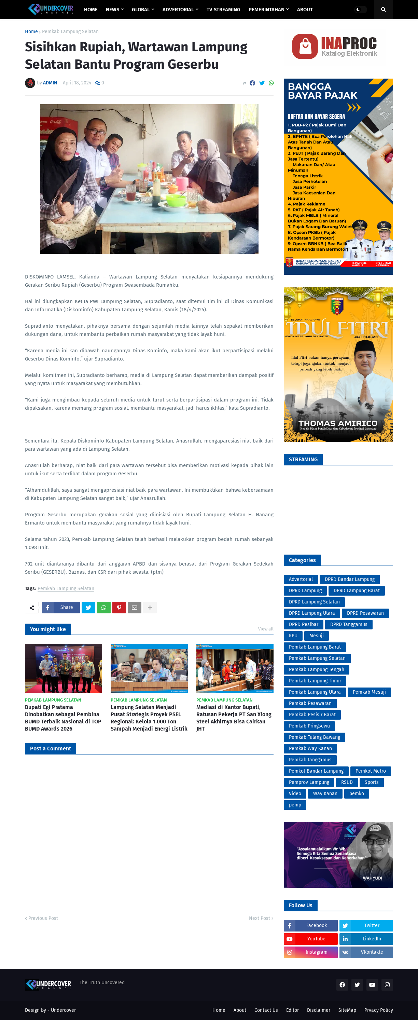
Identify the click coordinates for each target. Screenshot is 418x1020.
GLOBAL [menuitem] (141, 9)
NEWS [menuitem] (112, 9)
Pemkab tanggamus (310, 760)
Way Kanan (325, 794)
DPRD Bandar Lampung (350, 579)
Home (31, 31)
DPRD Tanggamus (348, 624)
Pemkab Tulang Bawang (314, 737)
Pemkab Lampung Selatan (70, 31)
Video (295, 794)
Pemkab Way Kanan (310, 748)
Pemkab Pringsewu (309, 726)
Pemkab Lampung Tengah (316, 669)
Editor (292, 1010)
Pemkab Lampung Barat (315, 647)
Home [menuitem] (91, 9)
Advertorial (301, 579)
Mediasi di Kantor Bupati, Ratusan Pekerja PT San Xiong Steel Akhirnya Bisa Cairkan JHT (233, 718)
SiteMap (347, 1010)
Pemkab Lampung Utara (315, 692)
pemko (356, 794)
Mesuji (316, 636)
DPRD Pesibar (303, 624)
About (240, 1010)
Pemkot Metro (371, 771)
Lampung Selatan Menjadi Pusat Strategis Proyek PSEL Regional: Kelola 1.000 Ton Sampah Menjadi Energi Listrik (149, 718)
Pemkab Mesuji (369, 692)
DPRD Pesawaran (365, 613)
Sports (372, 782)
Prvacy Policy (378, 1010)
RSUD (347, 782)
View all (266, 628)
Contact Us (266, 1010)
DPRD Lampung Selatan (314, 602)
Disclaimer (318, 1010)
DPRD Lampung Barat (357, 591)
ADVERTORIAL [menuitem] (178, 9)
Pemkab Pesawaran (310, 703)
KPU (293, 636)
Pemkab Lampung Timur (315, 681)
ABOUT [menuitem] (305, 9)
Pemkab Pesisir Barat (312, 715)
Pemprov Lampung (309, 782)
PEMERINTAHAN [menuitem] (266, 9)
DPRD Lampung (305, 591)
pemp (295, 805)
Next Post (259, 918)
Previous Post (43, 918)
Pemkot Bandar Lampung (316, 771)
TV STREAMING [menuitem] (223, 9)
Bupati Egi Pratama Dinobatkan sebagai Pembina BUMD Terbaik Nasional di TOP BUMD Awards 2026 (63, 718)
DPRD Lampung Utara (312, 613)
